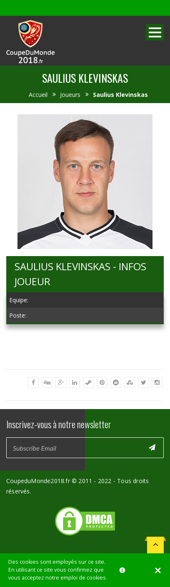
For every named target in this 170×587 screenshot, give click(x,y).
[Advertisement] (85, 385)
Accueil (38, 95)
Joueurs (70, 95)
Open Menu (155, 32)
